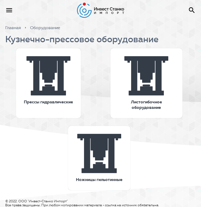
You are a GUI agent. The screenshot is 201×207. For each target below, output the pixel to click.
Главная (13, 27)
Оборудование (45, 27)
